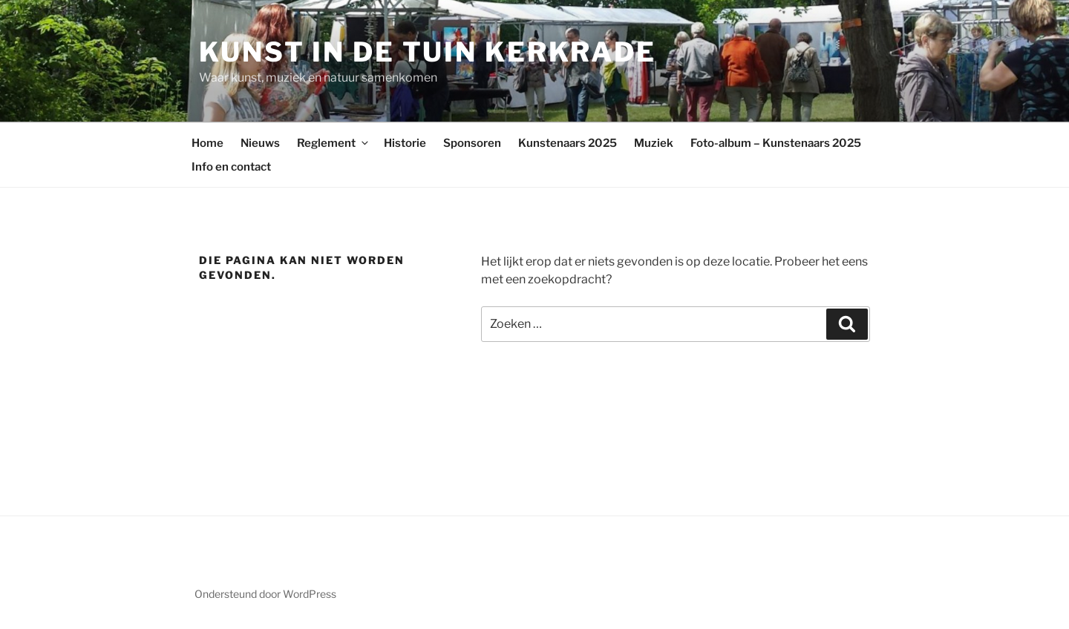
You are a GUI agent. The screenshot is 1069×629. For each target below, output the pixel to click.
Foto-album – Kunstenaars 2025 (775, 143)
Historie (405, 143)
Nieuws (260, 143)
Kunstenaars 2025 (567, 143)
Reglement (333, 143)
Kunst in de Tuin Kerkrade (427, 52)
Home (207, 143)
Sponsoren (472, 143)
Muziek (653, 143)
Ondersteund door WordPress (265, 593)
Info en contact (231, 167)
